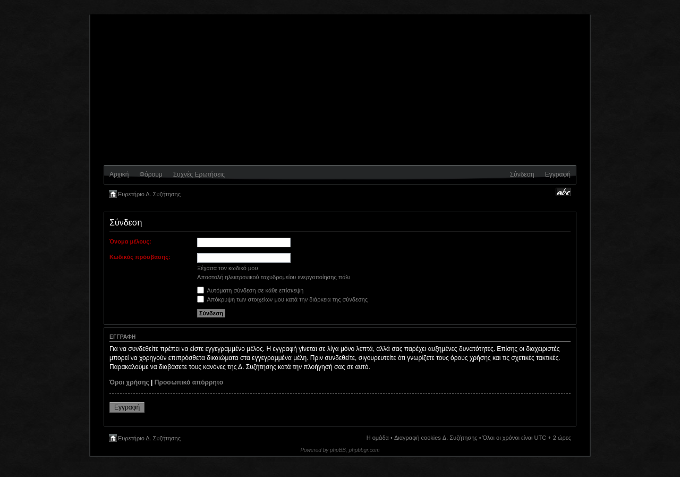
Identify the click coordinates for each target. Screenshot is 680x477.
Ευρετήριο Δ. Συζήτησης (149, 194)
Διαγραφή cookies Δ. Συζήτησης (436, 437)
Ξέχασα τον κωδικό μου (227, 268)
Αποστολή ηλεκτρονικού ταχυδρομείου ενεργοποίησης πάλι (273, 277)
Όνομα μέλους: (130, 241)
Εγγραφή (558, 174)
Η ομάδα (378, 437)
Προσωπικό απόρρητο (189, 382)
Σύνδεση (522, 174)
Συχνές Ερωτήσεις (199, 174)
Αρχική (119, 174)
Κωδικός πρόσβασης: (140, 257)
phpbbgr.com (364, 450)
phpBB (338, 450)
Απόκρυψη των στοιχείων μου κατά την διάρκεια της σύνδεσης (282, 299)
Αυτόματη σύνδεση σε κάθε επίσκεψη (250, 290)
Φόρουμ (150, 174)
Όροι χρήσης (129, 382)
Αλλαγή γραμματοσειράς (563, 192)
